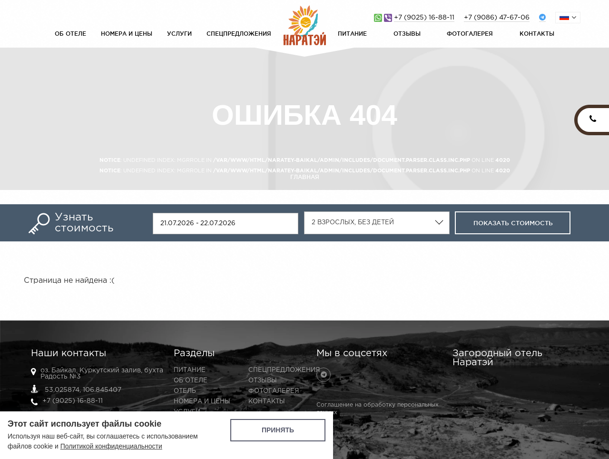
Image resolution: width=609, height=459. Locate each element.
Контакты (537, 33)
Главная (304, 177)
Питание (352, 33)
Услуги (179, 33)
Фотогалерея (470, 33)
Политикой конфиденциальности (111, 446)
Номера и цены (126, 33)
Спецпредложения (238, 33)
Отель (185, 391)
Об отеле (70, 33)
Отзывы (407, 33)
